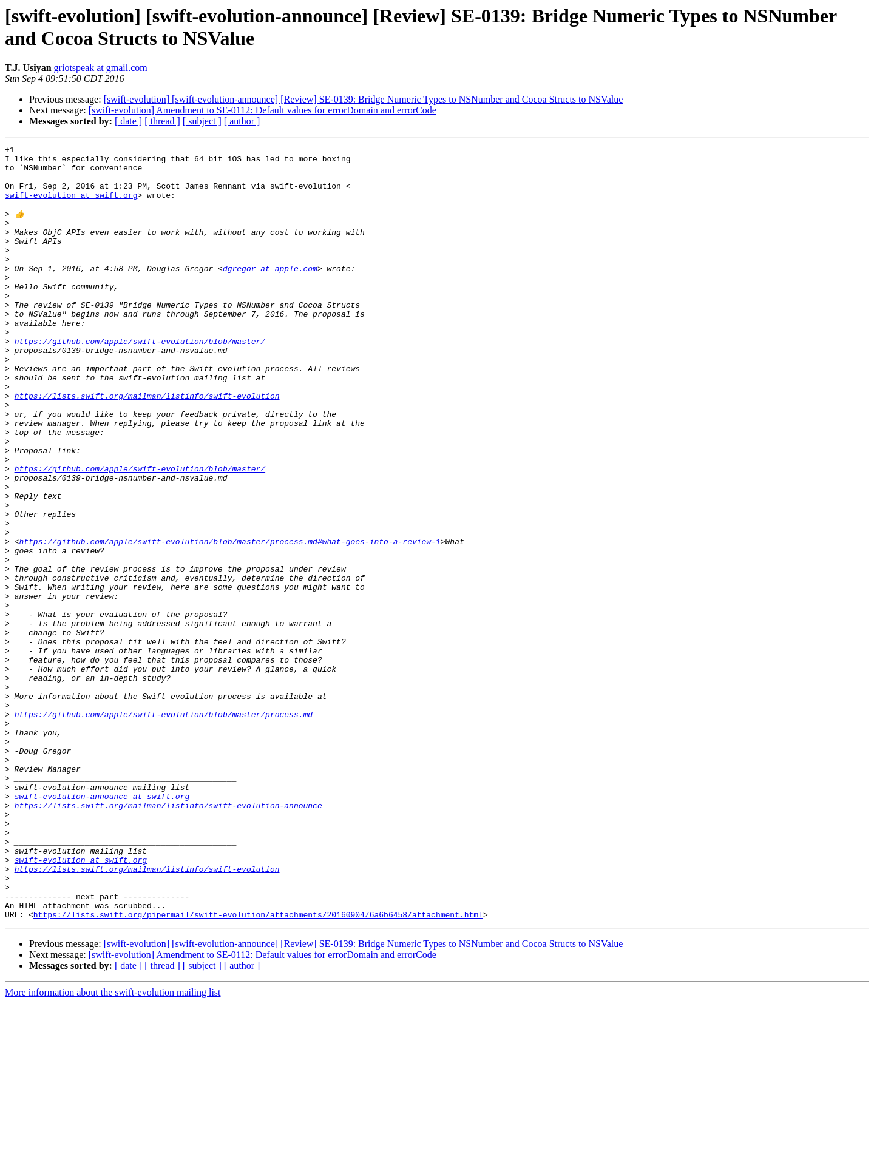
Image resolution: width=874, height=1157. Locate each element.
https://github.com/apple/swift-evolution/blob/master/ (140, 380)
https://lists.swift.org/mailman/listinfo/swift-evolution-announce (168, 937)
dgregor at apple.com (270, 293)
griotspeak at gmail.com (100, 67)
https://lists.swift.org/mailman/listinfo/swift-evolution (147, 445)
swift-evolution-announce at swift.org (102, 926)
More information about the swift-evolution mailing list (113, 1146)
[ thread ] (162, 121)
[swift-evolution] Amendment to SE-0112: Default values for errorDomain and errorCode (262, 110)
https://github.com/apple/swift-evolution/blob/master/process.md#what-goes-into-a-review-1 (229, 620)
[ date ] (128, 121)
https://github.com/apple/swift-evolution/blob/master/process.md (164, 828)
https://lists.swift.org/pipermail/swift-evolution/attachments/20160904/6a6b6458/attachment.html (258, 1068)
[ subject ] (202, 121)
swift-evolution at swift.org (71, 205)
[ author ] (242, 121)
